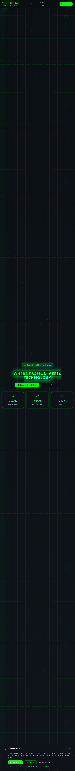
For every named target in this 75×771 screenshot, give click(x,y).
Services (24, 4)
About (33, 4)
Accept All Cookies (15, 763)
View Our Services (51, 385)
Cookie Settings (46, 763)
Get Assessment (66, 4)
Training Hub (43, 4)
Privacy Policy (44, 766)
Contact (54, 4)
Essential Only (30, 763)
